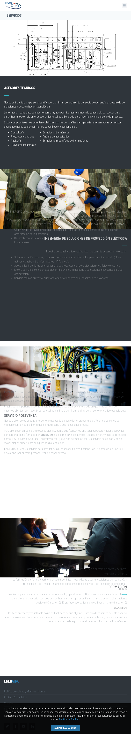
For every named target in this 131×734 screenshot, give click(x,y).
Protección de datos (15, 697)
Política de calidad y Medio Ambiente (24, 691)
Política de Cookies (69, 719)
